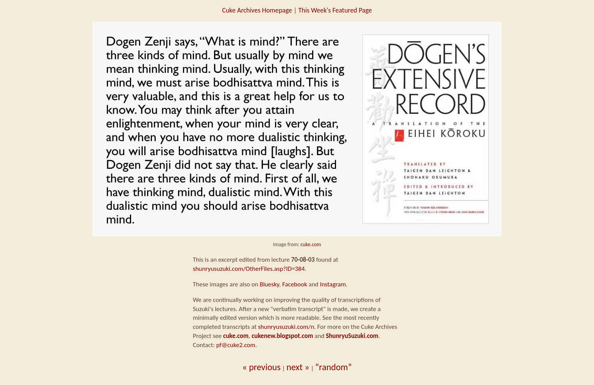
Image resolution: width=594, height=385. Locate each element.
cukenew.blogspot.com (282, 336)
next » (297, 366)
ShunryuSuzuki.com (352, 336)
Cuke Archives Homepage (257, 10)
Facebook (294, 284)
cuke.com (310, 244)
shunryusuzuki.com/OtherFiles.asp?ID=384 (249, 269)
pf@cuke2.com (235, 345)
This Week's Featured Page (335, 10)
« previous (261, 366)
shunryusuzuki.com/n (286, 327)
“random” (333, 366)
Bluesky (269, 284)
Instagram (333, 284)
